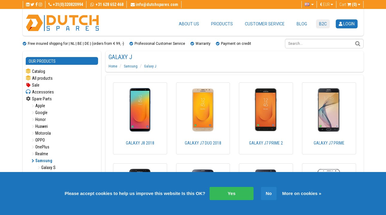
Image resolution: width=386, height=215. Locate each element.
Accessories (40, 91)
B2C (323, 24)
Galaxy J (150, 66)
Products (222, 24)
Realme (40, 153)
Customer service (265, 24)
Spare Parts (39, 98)
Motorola (41, 133)
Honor (39, 119)
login (347, 24)
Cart (349, 4)
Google (40, 112)
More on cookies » (301, 193)
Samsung (42, 160)
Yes (232, 193)
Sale (32, 85)
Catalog (35, 71)
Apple (38, 105)
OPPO (38, 140)
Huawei (40, 126)
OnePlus (40, 147)
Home (113, 66)
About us (189, 24)
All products (39, 78)
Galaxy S (47, 167)
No (269, 193)
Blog (302, 24)
